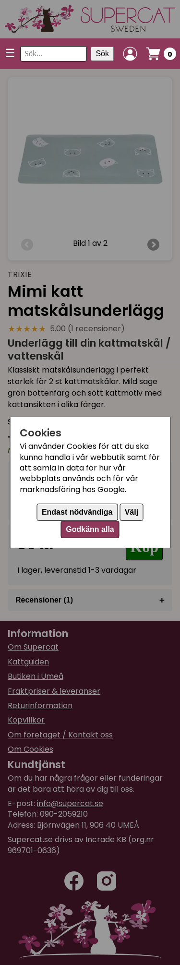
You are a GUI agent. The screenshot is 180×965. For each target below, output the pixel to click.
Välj (131, 512)
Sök (102, 53)
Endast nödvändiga (77, 512)
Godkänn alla (90, 529)
